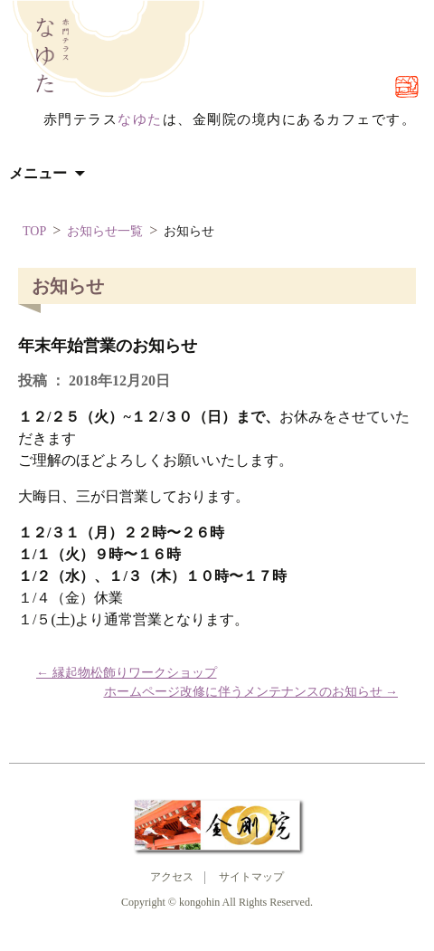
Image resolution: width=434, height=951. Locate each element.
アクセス (171, 876)
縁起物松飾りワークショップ (126, 673)
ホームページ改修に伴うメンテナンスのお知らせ (251, 692)
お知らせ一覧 (105, 231)
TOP (34, 231)
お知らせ (189, 231)
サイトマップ (251, 876)
